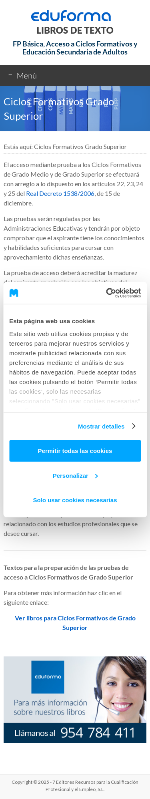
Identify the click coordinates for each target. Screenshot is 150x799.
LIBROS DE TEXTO (75, 30)
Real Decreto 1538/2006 (60, 193)
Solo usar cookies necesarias (75, 500)
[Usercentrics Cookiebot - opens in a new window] (107, 293)
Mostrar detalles (101, 426)
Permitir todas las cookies (75, 450)
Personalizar (75, 475)
